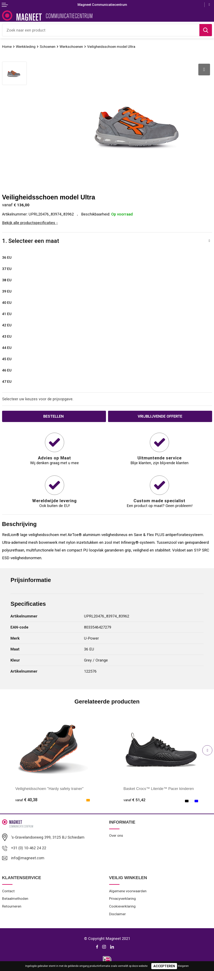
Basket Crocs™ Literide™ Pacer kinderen (159, 788)
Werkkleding (26, 46)
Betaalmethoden (15, 899)
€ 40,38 (26, 799)
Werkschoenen (71, 46)
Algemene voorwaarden (127, 891)
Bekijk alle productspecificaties (30, 223)
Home (7, 46)
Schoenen (47, 46)
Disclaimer (117, 914)
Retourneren (11, 907)
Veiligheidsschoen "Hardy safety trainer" (49, 788)
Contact (8, 891)
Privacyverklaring (122, 899)
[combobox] (100, 30)
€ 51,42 (135, 799)
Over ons (116, 835)
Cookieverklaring (122, 907)
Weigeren (183, 966)
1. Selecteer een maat (30, 240)
